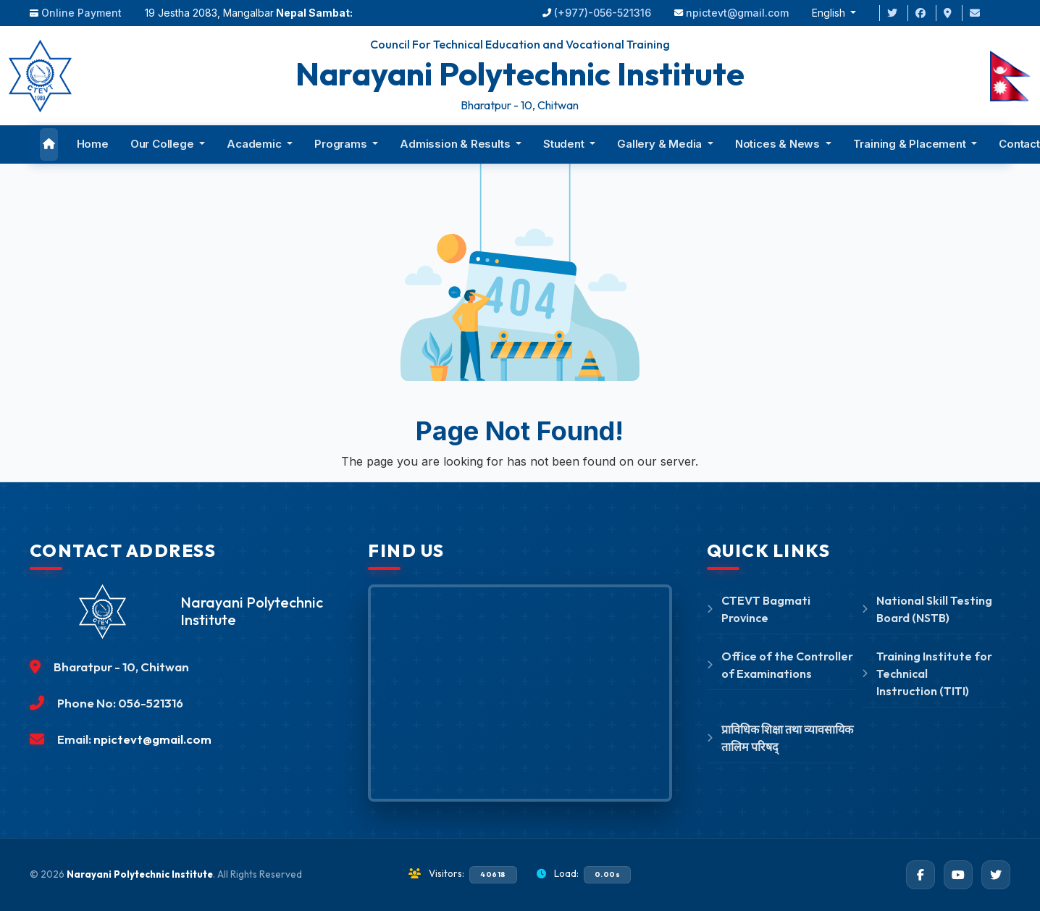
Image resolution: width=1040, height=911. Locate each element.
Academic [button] (255, 144)
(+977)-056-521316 (602, 13)
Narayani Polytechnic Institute (140, 874)
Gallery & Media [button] (661, 144)
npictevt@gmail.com (737, 13)
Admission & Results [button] (456, 144)
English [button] (830, 13)
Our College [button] (163, 144)
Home (93, 144)
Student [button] (565, 144)
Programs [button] (341, 144)
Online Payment (81, 13)
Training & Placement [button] (911, 144)
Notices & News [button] (779, 144)
